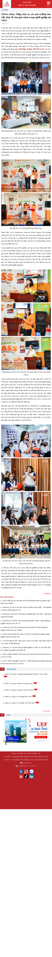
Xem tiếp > (47, 711)
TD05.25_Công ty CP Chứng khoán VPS (20, 696)
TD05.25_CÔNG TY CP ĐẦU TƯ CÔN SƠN (22, 703)
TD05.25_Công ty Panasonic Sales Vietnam (21, 690)
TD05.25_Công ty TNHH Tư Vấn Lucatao (21, 683)
